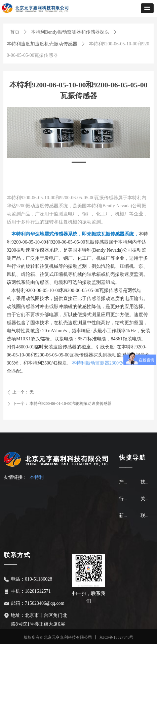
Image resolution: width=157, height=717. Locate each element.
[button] (147, 8)
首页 (14, 32)
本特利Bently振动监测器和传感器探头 (70, 32)
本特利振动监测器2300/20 (98, 363)
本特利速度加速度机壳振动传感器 (42, 43)
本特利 (37, 477)
